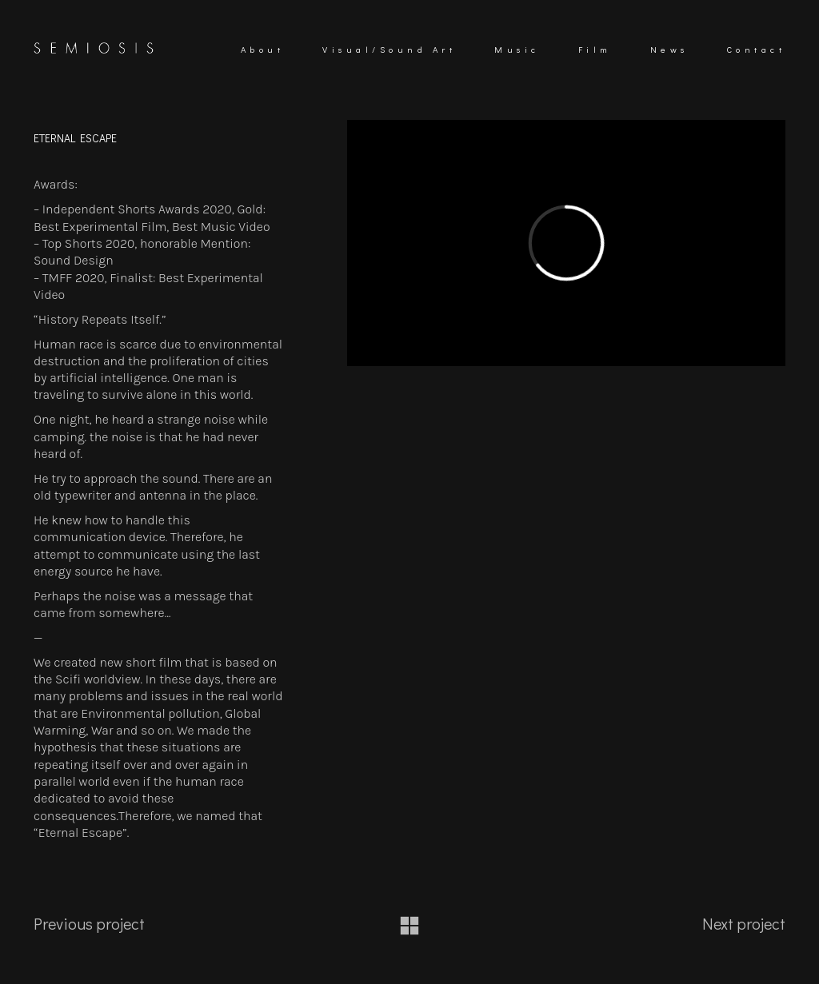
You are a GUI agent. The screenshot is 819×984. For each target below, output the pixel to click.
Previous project (89, 923)
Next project (743, 923)
